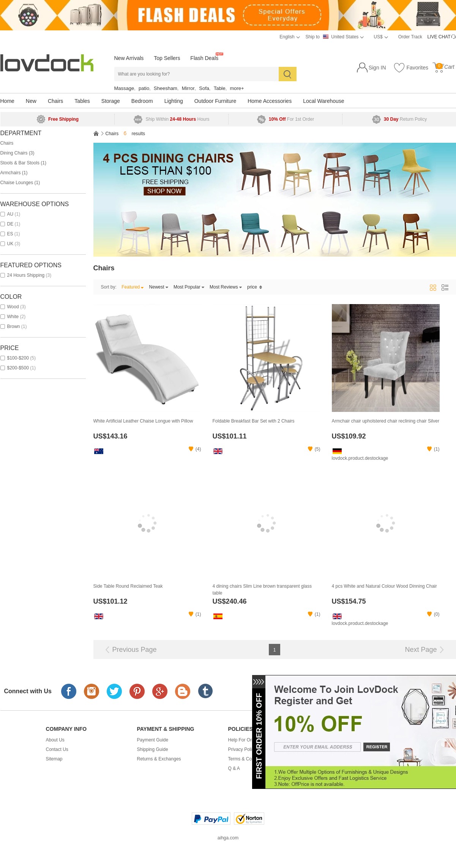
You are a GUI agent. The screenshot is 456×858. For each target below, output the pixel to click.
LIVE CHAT (438, 36)
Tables (82, 101)
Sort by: (109, 287)
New (31, 101)
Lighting (173, 101)
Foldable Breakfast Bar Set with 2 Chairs (254, 421)
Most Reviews (226, 287)
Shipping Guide (152, 749)
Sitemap (54, 759)
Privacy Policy (242, 749)
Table (220, 88)
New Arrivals (129, 58)
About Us (55, 740)
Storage (110, 101)
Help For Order (243, 740)
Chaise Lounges (20, 182)
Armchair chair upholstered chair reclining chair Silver (385, 421)
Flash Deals (204, 58)
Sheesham (165, 88)
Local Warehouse (323, 101)
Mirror (188, 88)
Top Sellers (167, 58)
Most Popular (189, 287)
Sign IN (377, 68)
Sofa (204, 88)
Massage (124, 88)
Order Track (410, 36)
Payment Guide (153, 740)
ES (10, 234)
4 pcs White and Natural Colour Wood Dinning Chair (384, 586)
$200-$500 (18, 368)
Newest (159, 287)
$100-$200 (18, 358)
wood (13, 306)
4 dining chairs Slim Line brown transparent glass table (262, 590)
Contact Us (57, 749)
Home (7, 101)
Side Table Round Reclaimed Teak (128, 586)
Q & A (234, 768)
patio (144, 88)
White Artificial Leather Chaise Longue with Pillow (143, 421)
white (13, 316)
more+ (237, 88)
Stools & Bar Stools (23, 163)
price (254, 287)
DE (10, 224)
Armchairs (14, 172)
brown (13, 326)
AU (10, 214)
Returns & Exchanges (159, 759)
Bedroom (142, 101)
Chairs (55, 101)
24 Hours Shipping (26, 275)
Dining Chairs (17, 153)
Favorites (410, 68)
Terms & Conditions (248, 759)
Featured (132, 287)
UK (10, 243)
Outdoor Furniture (215, 101)
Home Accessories (270, 101)
